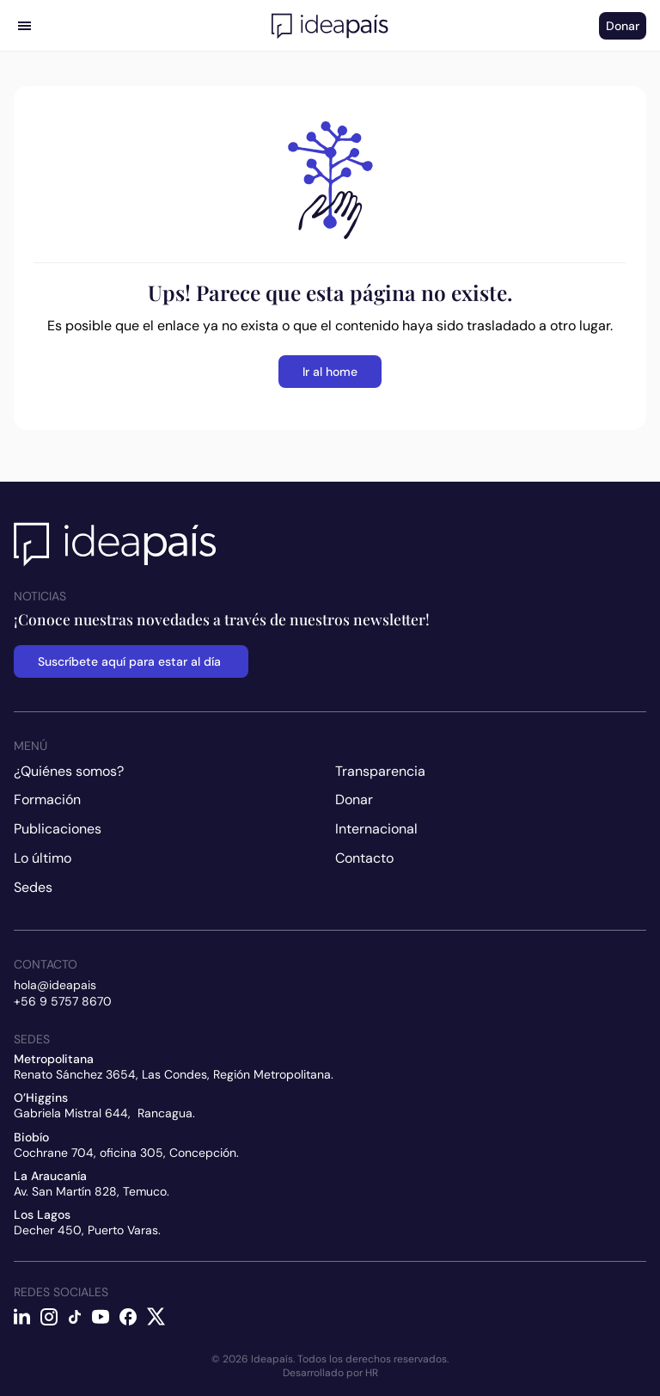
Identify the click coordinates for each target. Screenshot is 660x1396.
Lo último (42, 858)
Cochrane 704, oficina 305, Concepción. (126, 1152)
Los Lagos (42, 1214)
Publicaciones (57, 829)
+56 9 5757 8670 (63, 1001)
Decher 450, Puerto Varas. (87, 1230)
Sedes (33, 887)
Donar (354, 799)
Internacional (376, 829)
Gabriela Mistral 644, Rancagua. (104, 1113)
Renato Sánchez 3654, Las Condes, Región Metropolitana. (173, 1074)
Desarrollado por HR (330, 1373)
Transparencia (380, 771)
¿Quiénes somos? (69, 771)
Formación (47, 799)
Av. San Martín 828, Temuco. (91, 1191)
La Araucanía (50, 1176)
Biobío (31, 1137)
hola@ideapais (55, 985)
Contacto (364, 858)
